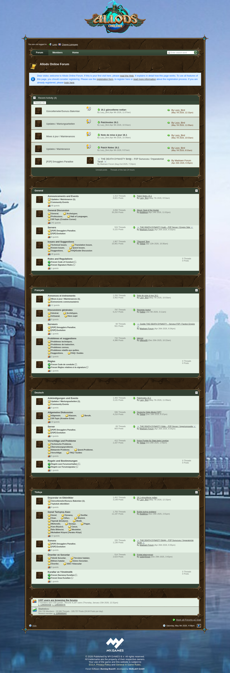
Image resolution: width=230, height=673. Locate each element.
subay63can (145, 557)
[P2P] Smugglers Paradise (59, 161)
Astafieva (144, 212)
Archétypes (72, 313)
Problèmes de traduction (62, 344)
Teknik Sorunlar (58, 558)
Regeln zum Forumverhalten (64, 464)
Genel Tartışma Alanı (59, 512)
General (39, 190)
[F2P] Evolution (58, 233)
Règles (51, 361)
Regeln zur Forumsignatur (63, 467)
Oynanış (69, 515)
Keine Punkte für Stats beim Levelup (153, 440)
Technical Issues (59, 245)
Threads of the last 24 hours (122, 170)
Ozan (53, 518)
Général (55, 313)
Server (51, 426)
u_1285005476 (58, 605)
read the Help (127, 75)
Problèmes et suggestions (62, 338)
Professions (56, 216)
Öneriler (55, 564)
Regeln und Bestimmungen (63, 460)
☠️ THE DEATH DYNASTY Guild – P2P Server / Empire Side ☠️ (165, 227)
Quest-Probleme (85, 450)
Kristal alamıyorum (145, 554)
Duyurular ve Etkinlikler (60, 497)
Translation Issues (83, 245)
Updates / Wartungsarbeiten (60, 123)
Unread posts (101, 170)
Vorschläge (56, 453)
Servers (52, 227)
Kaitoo (142, 312)
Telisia (142, 244)
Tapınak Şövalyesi (59, 521)
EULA (92, 664)
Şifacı (66, 518)
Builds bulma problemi (146, 512)
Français (39, 290)
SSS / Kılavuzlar (74, 564)
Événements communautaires (65, 302)
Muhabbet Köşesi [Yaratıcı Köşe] (66, 532)
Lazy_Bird (104, 112)
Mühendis (55, 524)
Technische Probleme (61, 444)
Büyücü (81, 518)
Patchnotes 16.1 (109, 122)
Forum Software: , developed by (115, 669)
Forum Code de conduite (62, 364)
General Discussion (58, 210)
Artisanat (55, 316)
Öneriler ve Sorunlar (59, 554)
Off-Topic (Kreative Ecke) (62, 418)
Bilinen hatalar (58, 561)
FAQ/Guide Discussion (81, 251)
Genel (54, 515)
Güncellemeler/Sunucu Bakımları (63, 111)
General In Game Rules (128, 664)
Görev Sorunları (80, 561)
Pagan (87, 524)
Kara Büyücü (57, 527)
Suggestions (57, 251)
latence (140, 338)
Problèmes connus (60, 347)
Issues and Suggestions (61, 241)
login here (69, 82)
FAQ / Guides (77, 353)
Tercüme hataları (81, 558)
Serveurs (53, 324)
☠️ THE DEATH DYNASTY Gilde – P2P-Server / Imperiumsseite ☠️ (166, 426)
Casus (74, 527)
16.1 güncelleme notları (113, 109)
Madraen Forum (107, 164)
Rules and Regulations (60, 258)
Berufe (87, 415)
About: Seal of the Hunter (148, 210)
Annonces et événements (61, 295)
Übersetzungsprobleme (62, 447)
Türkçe (38, 492)
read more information (144, 79)
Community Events (60, 202)
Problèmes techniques (61, 341)
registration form (105, 79)
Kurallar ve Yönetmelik (60, 572)
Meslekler (76, 529)
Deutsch (39, 392)
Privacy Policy (103, 664)
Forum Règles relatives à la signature (68, 367)
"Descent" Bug (143, 241)
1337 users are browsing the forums (58, 600)
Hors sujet (72, 316)
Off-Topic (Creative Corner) (63, 219)
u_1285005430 (44, 605)
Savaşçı (72, 524)
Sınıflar (84, 515)
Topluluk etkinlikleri (60, 504)
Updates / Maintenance (58, 149)
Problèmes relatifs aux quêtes (65, 350)
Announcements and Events (63, 196)
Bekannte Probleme (60, 450)
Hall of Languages (79, 216)
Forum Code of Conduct (62, 262)
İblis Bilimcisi (57, 529)
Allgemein (56, 415)
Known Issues (57, 248)
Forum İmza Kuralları (61, 578)
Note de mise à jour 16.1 (114, 135)
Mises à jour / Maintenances (60, 136)
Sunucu (52, 540)
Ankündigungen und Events (63, 398)
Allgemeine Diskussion (60, 412)
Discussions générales (60, 310)
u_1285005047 (60, 613)
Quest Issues (79, 248)
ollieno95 (144, 340)
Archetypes (72, 213)
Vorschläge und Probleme (62, 440)
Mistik (79, 521)
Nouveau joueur (144, 310)
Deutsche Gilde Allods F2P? (149, 412)
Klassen (72, 415)
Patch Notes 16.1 (110, 147)
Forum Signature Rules (62, 265)
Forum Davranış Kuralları (63, 575)
